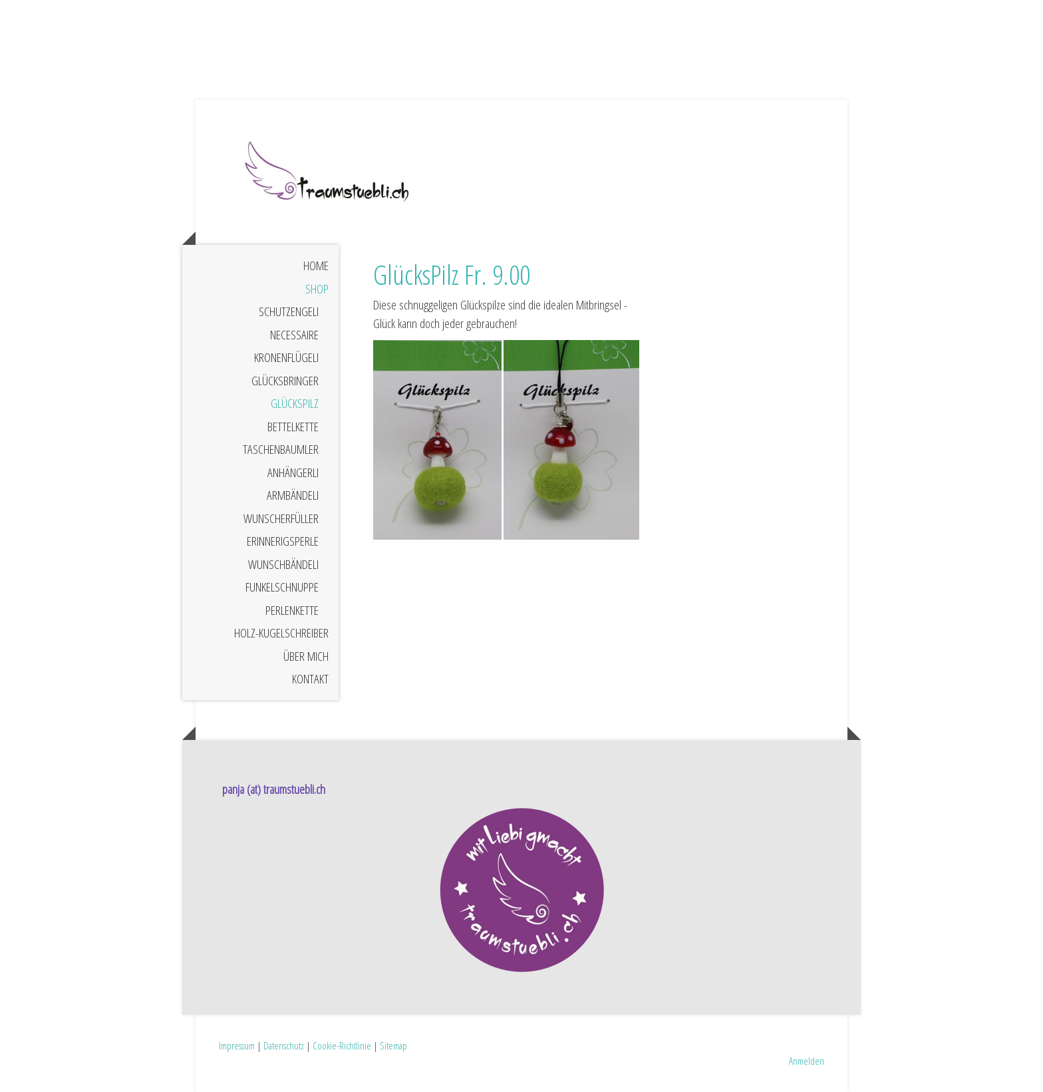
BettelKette (293, 426)
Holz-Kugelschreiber (281, 632)
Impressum (237, 1045)
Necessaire (294, 334)
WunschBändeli (283, 564)
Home (316, 265)
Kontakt (310, 678)
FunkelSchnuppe (282, 587)
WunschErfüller (281, 518)
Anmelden (806, 1060)
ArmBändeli (293, 495)
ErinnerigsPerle (283, 541)
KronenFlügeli (286, 357)
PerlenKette (292, 610)
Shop (317, 288)
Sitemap (393, 1045)
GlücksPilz (295, 403)
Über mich (306, 656)
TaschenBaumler (281, 449)
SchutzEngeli (289, 311)
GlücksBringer (285, 380)
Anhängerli (293, 472)
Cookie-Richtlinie (342, 1045)
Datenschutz (283, 1045)
